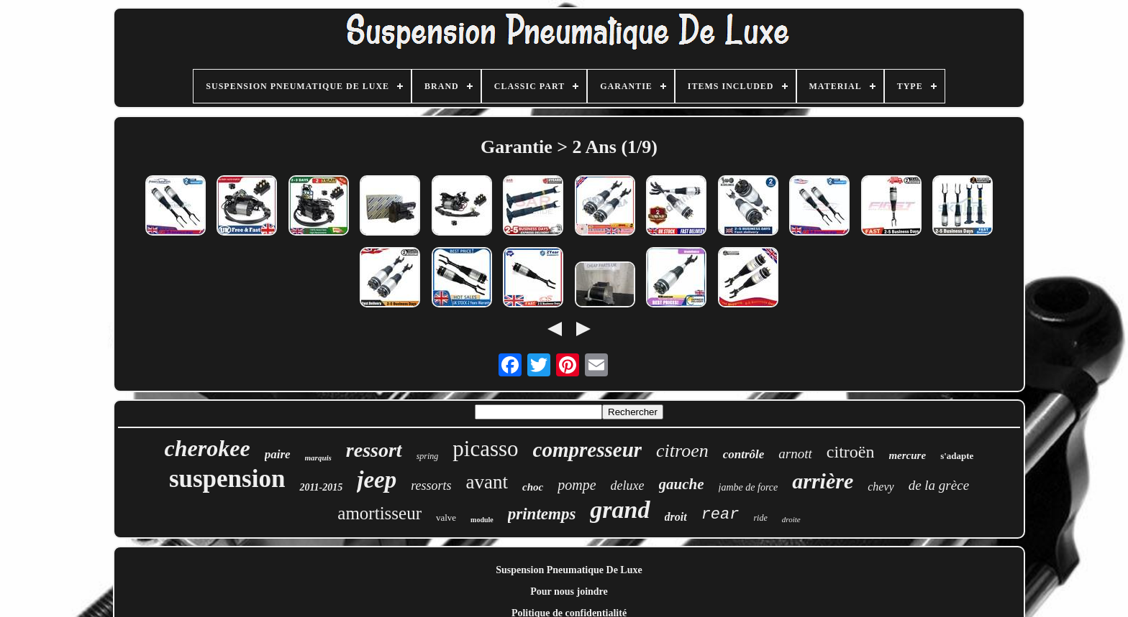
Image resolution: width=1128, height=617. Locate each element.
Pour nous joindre (569, 591)
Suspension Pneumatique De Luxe (569, 570)
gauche (681, 484)
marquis (318, 457)
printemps (542, 514)
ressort (374, 450)
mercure (907, 455)
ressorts (431, 485)
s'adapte (956, 455)
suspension (227, 479)
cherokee (207, 448)
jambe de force (748, 487)
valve (446, 517)
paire (278, 454)
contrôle (744, 454)
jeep (376, 480)
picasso (485, 448)
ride (760, 518)
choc (532, 487)
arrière (822, 481)
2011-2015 (320, 487)
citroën (851, 451)
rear (720, 515)
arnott (794, 453)
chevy (880, 487)
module (482, 520)
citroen (682, 450)
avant (487, 482)
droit (676, 517)
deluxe (628, 485)
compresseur (587, 449)
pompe (577, 485)
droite (791, 519)
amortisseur (379, 513)
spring (428, 456)
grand (620, 509)
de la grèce (939, 485)
